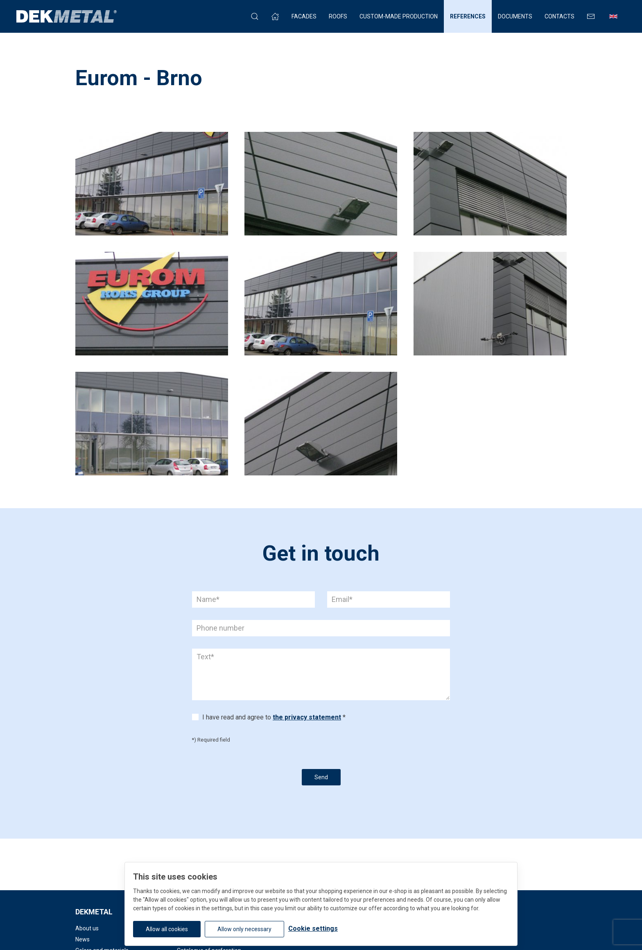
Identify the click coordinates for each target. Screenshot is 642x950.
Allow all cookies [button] (167, 929)
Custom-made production (398, 16)
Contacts (559, 16)
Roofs (338, 16)
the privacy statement (307, 717)
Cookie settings (313, 928)
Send (321, 777)
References (468, 16)
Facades (304, 16)
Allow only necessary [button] (244, 929)
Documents (515, 16)
